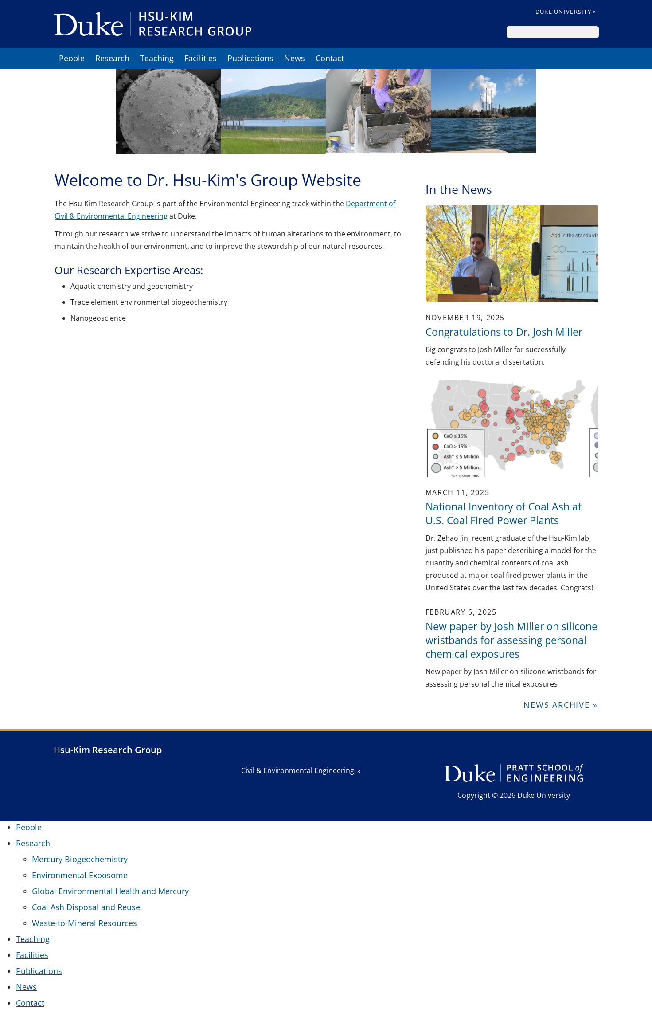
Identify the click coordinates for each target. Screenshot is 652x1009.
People (72, 58)
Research (112, 58)
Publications (250, 58)
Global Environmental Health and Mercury (110, 891)
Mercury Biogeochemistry (80, 859)
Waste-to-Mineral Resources (84, 923)
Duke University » (566, 12)
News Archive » (560, 704)
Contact (330, 58)
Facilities (200, 58)
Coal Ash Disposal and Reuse (86, 907)
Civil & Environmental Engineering (297, 770)
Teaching (157, 58)
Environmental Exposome (80, 875)
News (294, 58)
